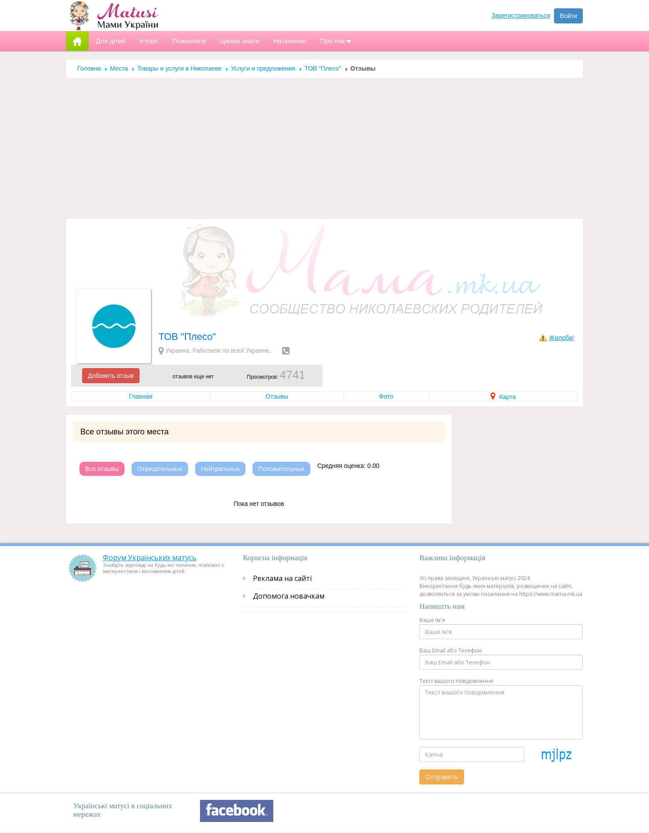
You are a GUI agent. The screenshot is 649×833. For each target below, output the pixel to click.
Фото (386, 396)
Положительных (281, 468)
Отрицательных (159, 468)
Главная (140, 396)
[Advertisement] (324, 153)
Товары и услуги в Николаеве (179, 68)
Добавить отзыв (111, 375)
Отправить (441, 777)
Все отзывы (102, 468)
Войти (568, 15)
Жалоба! (561, 337)
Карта (503, 396)
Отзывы (277, 396)
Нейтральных (220, 468)
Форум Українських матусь (149, 557)
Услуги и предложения (263, 68)
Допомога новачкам (288, 596)
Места (119, 68)
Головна (89, 68)
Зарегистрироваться (521, 15)
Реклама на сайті (282, 578)
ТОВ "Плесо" (323, 68)
